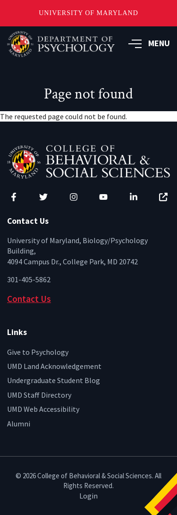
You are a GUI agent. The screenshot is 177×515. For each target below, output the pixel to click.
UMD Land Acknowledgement (54, 366)
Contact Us (29, 298)
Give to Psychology (37, 352)
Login (88, 495)
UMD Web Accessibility (43, 409)
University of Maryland (88, 12)
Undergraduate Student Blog (53, 380)
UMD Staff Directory (39, 395)
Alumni (18, 423)
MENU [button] (149, 43)
